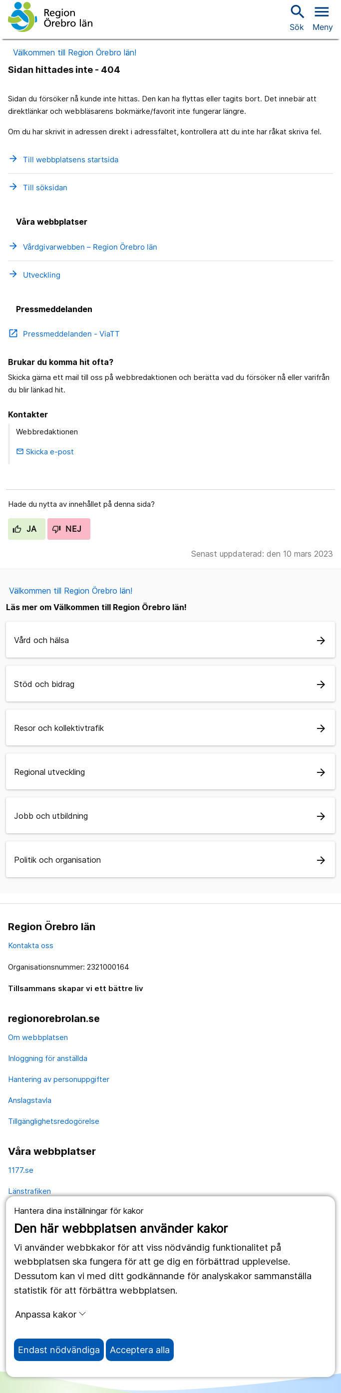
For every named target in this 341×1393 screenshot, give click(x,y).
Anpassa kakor (50, 1314)
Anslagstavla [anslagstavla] (29, 1100)
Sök (297, 17)
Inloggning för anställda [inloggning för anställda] (47, 1058)
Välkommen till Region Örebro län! (74, 52)
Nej (67, 529)
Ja (24, 529)
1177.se (20, 1170)
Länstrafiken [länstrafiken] (29, 1191)
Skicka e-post (45, 451)
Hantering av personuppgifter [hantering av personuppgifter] (58, 1079)
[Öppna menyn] (323, 17)
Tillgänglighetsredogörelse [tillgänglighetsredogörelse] (53, 1121)
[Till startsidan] (50, 17)
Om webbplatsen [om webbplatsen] (38, 1037)
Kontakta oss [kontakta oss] (30, 945)
